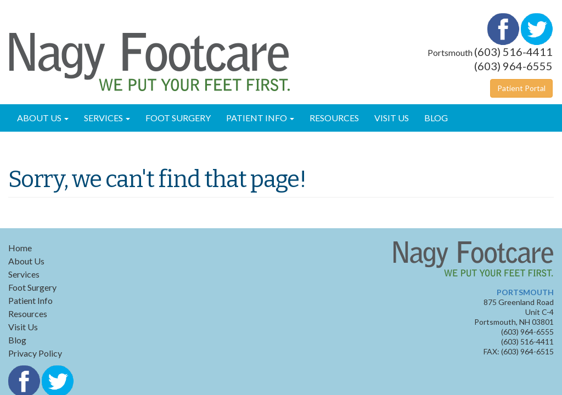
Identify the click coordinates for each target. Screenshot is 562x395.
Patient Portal (521, 88)
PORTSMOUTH (525, 292)
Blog (436, 117)
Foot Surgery (178, 117)
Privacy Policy (35, 353)
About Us (43, 117)
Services (107, 117)
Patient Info (260, 117)
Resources (334, 117)
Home (20, 247)
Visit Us (391, 117)
